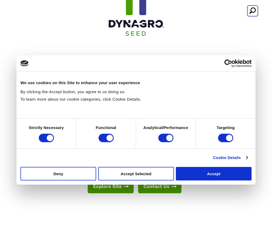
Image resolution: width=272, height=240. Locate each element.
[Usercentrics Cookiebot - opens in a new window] (228, 63)
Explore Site (107, 186)
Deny (58, 173)
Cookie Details (227, 157)
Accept (213, 173)
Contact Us (156, 186)
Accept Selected (136, 173)
